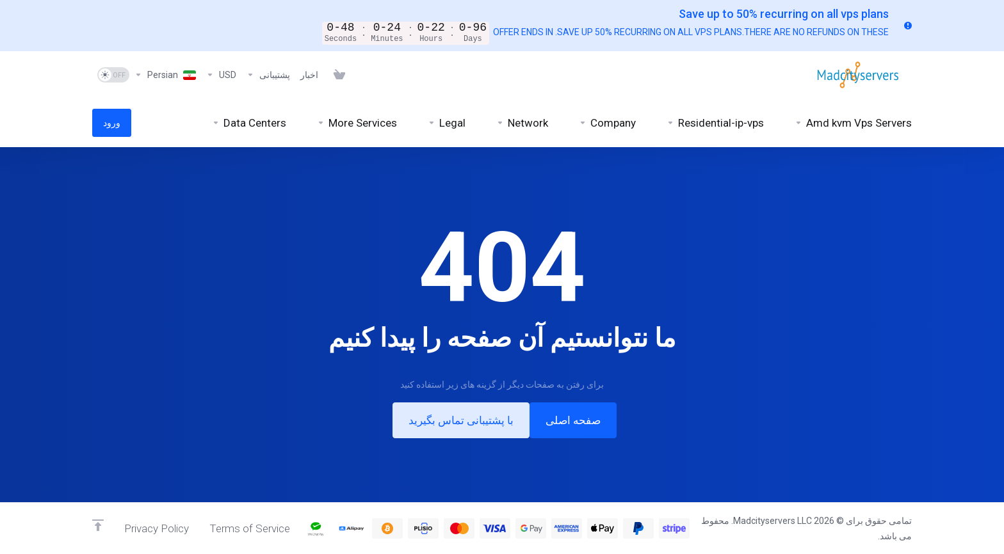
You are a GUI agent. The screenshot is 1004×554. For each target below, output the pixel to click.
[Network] (522, 123)
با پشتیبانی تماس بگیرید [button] (461, 420)
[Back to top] (98, 525)
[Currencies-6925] (221, 74)
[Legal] (446, 123)
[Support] (268, 74)
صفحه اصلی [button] (573, 420)
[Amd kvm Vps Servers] (853, 123)
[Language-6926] (165, 74)
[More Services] (357, 123)
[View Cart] (336, 74)
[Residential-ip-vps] (715, 123)
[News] (309, 74)
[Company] (607, 123)
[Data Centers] (249, 123)
